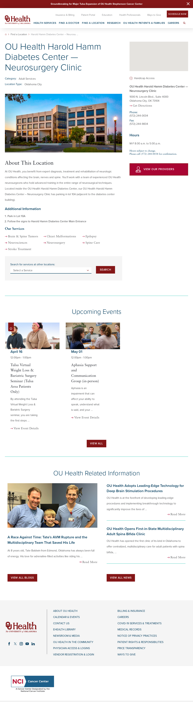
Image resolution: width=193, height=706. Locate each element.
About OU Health (65, 611)
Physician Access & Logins (71, 648)
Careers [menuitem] (173, 23)
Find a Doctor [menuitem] (69, 23)
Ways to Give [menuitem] (154, 14)
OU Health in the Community (73, 642)
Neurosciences (17, 242)
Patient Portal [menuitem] (88, 14)
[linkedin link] (33, 644)
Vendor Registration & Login (73, 654)
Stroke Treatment (19, 249)
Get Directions (142, 105)
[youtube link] (27, 644)
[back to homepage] (6, 34)
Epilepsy (91, 236)
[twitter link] (15, 644)
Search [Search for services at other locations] (105, 269)
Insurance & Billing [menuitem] (65, 14)
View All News (121, 577)
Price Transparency (131, 648)
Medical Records (129, 629)
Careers (123, 617)
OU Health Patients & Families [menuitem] (144, 23)
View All (96, 443)
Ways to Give (126, 654)
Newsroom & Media (66, 635)
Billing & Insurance (131, 611)
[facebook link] (9, 644)
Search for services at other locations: (32, 264)
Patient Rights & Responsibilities (140, 642)
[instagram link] (21, 644)
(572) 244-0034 (139, 115)
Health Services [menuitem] (45, 23)
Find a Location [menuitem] (93, 23)
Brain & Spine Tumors (23, 236)
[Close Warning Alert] (188, 4)
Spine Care (92, 242)
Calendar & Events (66, 617)
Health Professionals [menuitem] (129, 14)
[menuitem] (184, 25)
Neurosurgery (56, 242)
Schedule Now (177, 14)
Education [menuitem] (107, 14)
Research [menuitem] (113, 23)
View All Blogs (22, 577)
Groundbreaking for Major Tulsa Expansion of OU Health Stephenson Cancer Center (96, 3)
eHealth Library (64, 629)
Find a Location (19, 34)
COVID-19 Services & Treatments (139, 623)
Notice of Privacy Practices (137, 635)
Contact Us (61, 623)
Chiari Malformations (61, 236)
